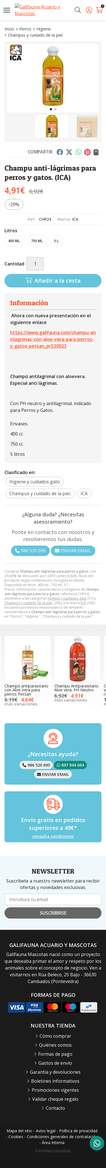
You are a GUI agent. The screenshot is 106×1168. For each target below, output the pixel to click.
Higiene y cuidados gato (67, 598)
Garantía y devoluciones (55, 1072)
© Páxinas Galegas (53, 1151)
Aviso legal (45, 1130)
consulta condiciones (53, 836)
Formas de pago (55, 1054)
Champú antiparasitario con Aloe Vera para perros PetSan (26, 690)
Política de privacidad (78, 1130)
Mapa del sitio (19, 1130)
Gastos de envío (55, 1063)
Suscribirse (53, 913)
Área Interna (53, 1142)
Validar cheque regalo (55, 1099)
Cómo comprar (55, 1036)
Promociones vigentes (55, 1090)
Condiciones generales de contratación (62, 1136)
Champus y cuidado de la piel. (29, 602)
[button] (51, 109)
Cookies (15, 1136)
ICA (83, 602)
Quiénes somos (55, 1045)
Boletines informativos (55, 1081)
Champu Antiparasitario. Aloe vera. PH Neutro (76, 688)
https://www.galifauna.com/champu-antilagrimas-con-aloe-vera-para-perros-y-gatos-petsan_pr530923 (53, 339)
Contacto (55, 1108)
